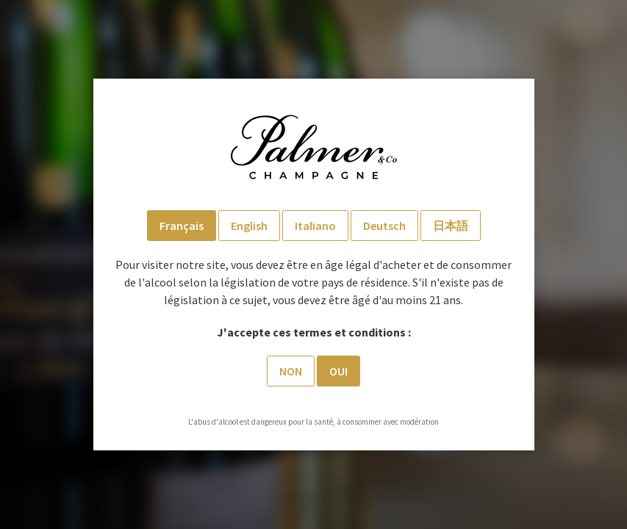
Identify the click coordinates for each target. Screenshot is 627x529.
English (249, 225)
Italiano (315, 225)
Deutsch (384, 225)
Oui (338, 371)
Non (290, 371)
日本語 (450, 225)
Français (182, 225)
